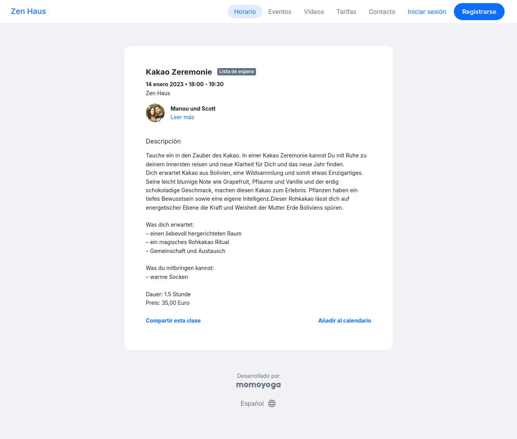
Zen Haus (28, 11)
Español (258, 403)
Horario (245, 11)
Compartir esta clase (173, 320)
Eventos (280, 11)
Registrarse (479, 11)
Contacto (382, 11)
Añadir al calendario (344, 320)
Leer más (182, 117)
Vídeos (314, 11)
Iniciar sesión (427, 11)
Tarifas (346, 11)
